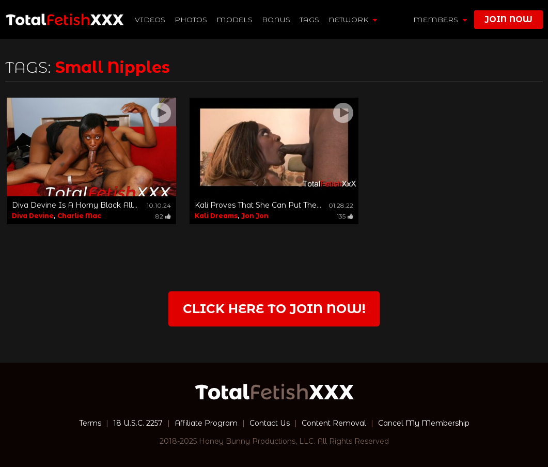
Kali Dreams (216, 216)
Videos (150, 19)
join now (508, 19)
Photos (191, 19)
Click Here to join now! (274, 308)
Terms (90, 423)
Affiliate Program (206, 423)
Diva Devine (33, 216)
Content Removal (334, 423)
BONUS (276, 19)
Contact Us (269, 423)
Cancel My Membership (423, 423)
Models (234, 19)
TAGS (309, 19)
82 (163, 216)
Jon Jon (255, 216)
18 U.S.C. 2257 (138, 423)
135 (345, 216)
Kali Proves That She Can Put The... (258, 205)
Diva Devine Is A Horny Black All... (74, 205)
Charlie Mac (79, 216)
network (352, 19)
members (440, 19)
